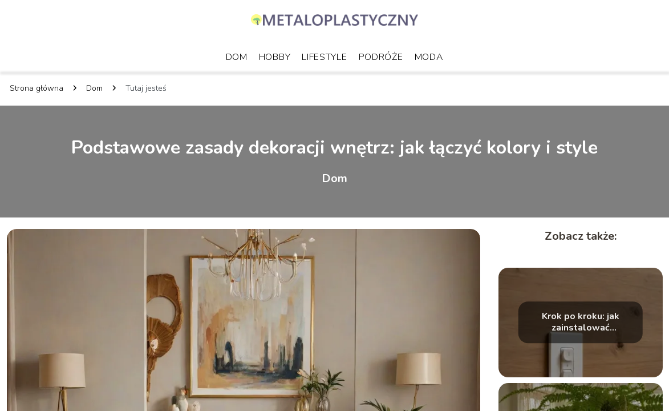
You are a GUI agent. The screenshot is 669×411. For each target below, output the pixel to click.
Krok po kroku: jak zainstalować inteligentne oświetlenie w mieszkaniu (580, 323)
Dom (237, 57)
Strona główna (36, 88)
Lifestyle (324, 57)
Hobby (275, 57)
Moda (429, 57)
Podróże (381, 57)
